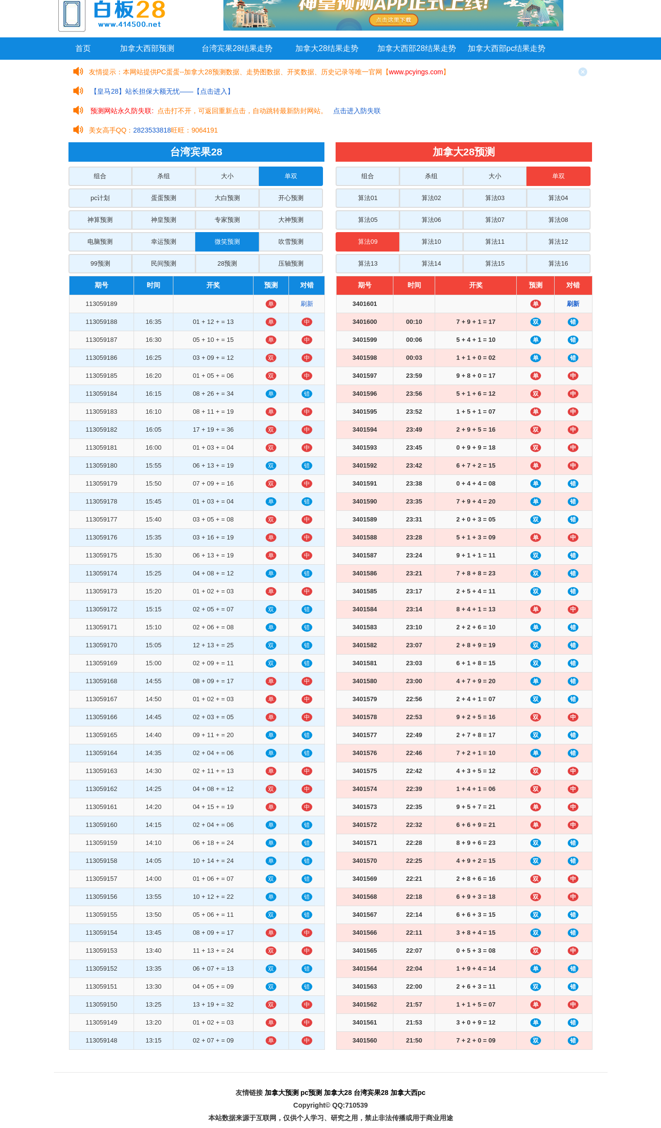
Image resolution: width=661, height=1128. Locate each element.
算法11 (495, 241)
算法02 (431, 198)
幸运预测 (163, 241)
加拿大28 (338, 1092)
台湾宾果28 (371, 1092)
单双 (291, 176)
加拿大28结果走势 (326, 48)
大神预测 (291, 219)
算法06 (431, 219)
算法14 (431, 263)
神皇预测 (163, 219)
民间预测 (163, 263)
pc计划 (100, 198)
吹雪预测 (291, 241)
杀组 (163, 176)
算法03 (495, 198)
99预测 (100, 263)
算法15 (495, 263)
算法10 (431, 241)
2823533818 (152, 130)
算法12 (558, 241)
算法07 (495, 219)
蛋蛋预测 (163, 198)
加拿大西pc (407, 1092)
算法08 (558, 219)
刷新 (307, 303)
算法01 (367, 198)
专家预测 (227, 219)
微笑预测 (227, 241)
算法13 (367, 263)
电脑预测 (100, 241)
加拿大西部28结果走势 (416, 48)
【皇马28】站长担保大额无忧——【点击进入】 (162, 91)
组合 (100, 176)
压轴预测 (291, 263)
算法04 (558, 198)
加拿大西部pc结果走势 (507, 48)
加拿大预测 (282, 1092)
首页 (83, 48)
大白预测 (227, 198)
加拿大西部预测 (147, 48)
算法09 (367, 241)
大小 (227, 176)
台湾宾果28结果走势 (237, 48)
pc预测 (311, 1092)
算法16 (558, 263)
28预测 (227, 263)
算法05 (367, 219)
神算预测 (100, 219)
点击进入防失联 (357, 111)
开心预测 (291, 198)
